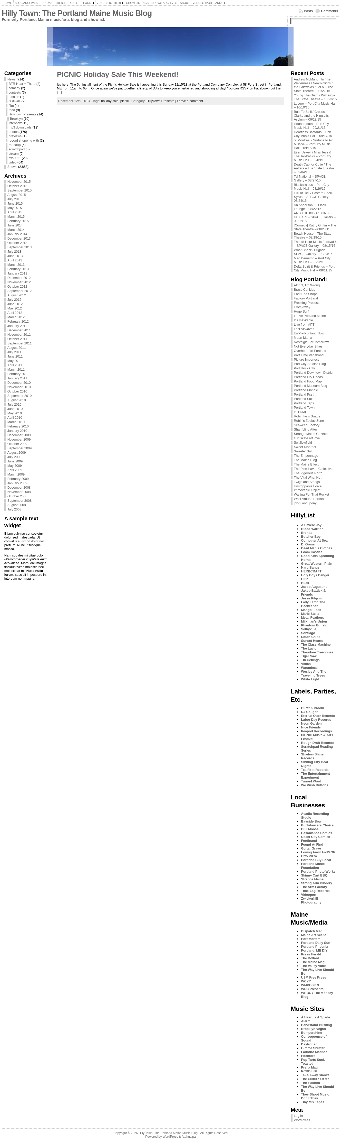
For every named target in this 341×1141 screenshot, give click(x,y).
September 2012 (19, 291)
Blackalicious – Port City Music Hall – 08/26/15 (311, 186)
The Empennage (306, 456)
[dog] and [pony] (305, 503)
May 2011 (14, 361)
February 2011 (18, 374)
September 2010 (19, 396)
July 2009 (14, 457)
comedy (14, 88)
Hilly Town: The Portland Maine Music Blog (77, 13)
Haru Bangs (310, 567)
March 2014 (16, 230)
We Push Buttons (314, 785)
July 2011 (14, 352)
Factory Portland (306, 298)
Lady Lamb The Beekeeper (313, 604)
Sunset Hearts (312, 641)
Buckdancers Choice (317, 825)
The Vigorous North (308, 473)
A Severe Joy (311, 525)
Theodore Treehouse (317, 652)
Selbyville (308, 629)
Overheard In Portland (310, 351)
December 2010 (19, 383)
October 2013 (17, 243)
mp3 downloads (20, 127)
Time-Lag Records (315, 891)
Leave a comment (190, 101)
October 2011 (17, 339)
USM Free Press (313, 977)
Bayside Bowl (311, 821)
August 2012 (16, 295)
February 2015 (18, 221)
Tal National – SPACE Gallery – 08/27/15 (310, 178)
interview (15, 123)
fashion (14, 97)
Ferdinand (309, 841)
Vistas (305, 664)
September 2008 (19, 501)
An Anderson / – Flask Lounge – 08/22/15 (310, 207)
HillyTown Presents (22, 114)
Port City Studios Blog (310, 364)
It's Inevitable (303, 320)
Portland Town (304, 407)
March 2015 (16, 216)
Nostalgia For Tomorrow (311, 342)
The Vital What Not (307, 477)
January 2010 (17, 431)
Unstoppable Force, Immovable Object (308, 488)
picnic (124, 101)
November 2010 (19, 387)
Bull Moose (309, 829)
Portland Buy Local (316, 860)
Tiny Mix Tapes (312, 1102)
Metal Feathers (312, 617)
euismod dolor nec (31, 541)
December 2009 (19, 435)
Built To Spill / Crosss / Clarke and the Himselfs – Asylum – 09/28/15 (313, 115)
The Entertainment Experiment (315, 775)
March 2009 (16, 474)
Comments (329, 11)
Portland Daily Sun (315, 943)
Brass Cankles (304, 289)
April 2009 (14, 470)
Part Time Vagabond (309, 355)
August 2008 (16, 505)
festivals (15, 101)
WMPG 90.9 (310, 985)
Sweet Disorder (305, 447)
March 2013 (16, 265)
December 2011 (19, 330)
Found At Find (312, 844)
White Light (310, 679)
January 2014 (17, 234)
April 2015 (14, 212)
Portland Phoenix (314, 946)
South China (310, 637)
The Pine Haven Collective (313, 469)
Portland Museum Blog (310, 386)
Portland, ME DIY (314, 950)
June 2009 (15, 461)
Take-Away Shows (315, 1075)
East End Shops (305, 294)
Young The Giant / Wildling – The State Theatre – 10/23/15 (315, 97)
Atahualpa (189, 1136)
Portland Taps (304, 403)
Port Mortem (310, 939)
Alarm (305, 1021)
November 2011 (19, 334)
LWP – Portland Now (309, 333)
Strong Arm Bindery (316, 883)
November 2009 (19, 439)
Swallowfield (303, 442)
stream (14, 154)
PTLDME (300, 412)
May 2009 (14, 466)
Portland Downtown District (313, 373)
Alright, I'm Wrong (307, 285)
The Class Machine (315, 644)
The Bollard (310, 958)
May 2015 (14, 208)
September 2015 (19, 190)
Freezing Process (306, 303)
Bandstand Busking (316, 1025)
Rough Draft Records (317, 743)
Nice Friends (311, 727)
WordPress (302, 1120)
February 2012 (18, 321)
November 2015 (19, 182)
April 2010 (14, 417)
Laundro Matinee (314, 1052)
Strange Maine (312, 879)
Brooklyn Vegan (313, 1029)
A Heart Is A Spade (315, 1017)
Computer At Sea (314, 540)
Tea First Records (314, 770)
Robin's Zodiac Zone (309, 421)
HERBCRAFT (311, 571)
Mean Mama (303, 338)
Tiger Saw (308, 656)
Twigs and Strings (307, 482)
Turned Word (311, 781)
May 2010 (14, 413)
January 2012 (17, 326)
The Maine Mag (313, 962)
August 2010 (16, 400)
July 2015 (14, 199)
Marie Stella (310, 614)
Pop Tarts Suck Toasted (313, 1061)
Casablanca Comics (316, 833)
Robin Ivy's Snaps (307, 416)
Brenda (306, 533)
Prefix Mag (309, 1067)
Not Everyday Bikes (308, 346)
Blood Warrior (312, 529)
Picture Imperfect (306, 359)
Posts (308, 11)
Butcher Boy (310, 536)
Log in (298, 1116)
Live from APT (304, 324)
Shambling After (305, 429)
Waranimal (309, 668)
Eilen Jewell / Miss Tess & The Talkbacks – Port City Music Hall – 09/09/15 (312, 156)
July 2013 (14, 251)
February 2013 (18, 269)
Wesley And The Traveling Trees (313, 673)
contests (15, 92)
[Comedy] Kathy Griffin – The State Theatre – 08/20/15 (315, 227)
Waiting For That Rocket (311, 494)
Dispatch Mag (311, 931)
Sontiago (308, 633)
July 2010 (14, 404)
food (12, 110)
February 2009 (18, 479)
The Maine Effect (306, 464)
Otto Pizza (309, 856)
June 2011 (15, 356)
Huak (305, 583)
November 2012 (19, 282)
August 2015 (16, 195)
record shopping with (24, 140)
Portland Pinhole (306, 390)
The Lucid (308, 648)
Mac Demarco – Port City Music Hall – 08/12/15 (312, 260)
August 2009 (16, 452)
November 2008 (19, 492)
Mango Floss (311, 610)
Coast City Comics (315, 837)
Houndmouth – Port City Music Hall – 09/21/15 (311, 126)
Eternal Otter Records (318, 716)
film (11, 105)
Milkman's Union (314, 621)
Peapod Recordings (316, 731)
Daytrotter (309, 1044)
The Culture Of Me (315, 1079)
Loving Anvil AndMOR (318, 852)
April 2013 (14, 260)
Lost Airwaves (304, 329)
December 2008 (19, 487)
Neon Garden (311, 723)
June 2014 (15, 225)
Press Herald (311, 954)
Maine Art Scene (313, 935)
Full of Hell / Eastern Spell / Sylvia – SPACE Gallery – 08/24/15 (313, 197)
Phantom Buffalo (314, 625)
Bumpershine (311, 1033)
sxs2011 (15, 158)
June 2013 (15, 256)
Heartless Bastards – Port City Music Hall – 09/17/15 (313, 134)
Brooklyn (16, 119)
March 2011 (16, 369)
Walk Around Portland (309, 499)
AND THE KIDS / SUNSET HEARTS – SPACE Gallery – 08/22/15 (315, 217)
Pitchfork (308, 1056)
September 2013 (19, 247)
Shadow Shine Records (312, 756)
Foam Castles (311, 552)
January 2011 (17, 378)
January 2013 (17, 273)
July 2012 (14, 300)
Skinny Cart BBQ (314, 875)
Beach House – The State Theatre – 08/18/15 (312, 235)
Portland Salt (303, 399)
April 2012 (14, 313)
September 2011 (19, 343)
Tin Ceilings (310, 660)
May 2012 (14, 308)
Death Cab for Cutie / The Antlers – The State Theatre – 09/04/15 (314, 168)
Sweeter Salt (303, 451)
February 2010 (18, 426)
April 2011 (14, 365)
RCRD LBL (309, 1071)
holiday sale (110, 101)
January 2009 (17, 483)
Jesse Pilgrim (311, 598)
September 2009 (19, 448)
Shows (12, 167)
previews (15, 136)
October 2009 (17, 444)
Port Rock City (304, 368)
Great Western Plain (316, 563)
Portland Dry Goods (308, 377)
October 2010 (17, 391)
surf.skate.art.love (307, 438)
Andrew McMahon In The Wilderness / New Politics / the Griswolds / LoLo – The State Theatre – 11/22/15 (313, 85)
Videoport (308, 895)
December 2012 (19, 278)
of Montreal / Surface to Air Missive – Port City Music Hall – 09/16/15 (313, 144)
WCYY (306, 981)
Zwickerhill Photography (311, 900)
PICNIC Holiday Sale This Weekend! (118, 74)
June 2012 (15, 304)
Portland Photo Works (318, 871)
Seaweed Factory (306, 425)
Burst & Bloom (312, 708)
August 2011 (16, 348)
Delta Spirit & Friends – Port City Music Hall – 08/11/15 (314, 268)
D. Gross (308, 544)
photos (13, 132)
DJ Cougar (309, 712)
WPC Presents (312, 989)
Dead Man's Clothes (316, 548)
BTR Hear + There (22, 84)
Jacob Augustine (314, 587)
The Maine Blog (305, 460)
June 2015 (15, 203)
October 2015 (17, 186)
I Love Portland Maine (310, 316)
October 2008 (17, 496)
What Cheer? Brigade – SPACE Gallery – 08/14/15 (313, 252)
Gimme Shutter (313, 1048)
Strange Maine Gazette (311, 434)
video (13, 162)
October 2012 (17, 286)
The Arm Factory (314, 887)
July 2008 (14, 509)
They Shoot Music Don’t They (315, 1096)
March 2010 (16, 422)
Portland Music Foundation (313, 866)
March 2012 (16, 317)
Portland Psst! (304, 394)
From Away (302, 307)
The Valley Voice (313, 966)
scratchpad (17, 149)
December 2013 (19, 238)
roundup (15, 145)
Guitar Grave (311, 848)
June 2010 (15, 409)
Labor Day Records (316, 720)
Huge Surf (301, 311)
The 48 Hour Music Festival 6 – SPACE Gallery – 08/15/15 (315, 244)
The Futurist (310, 1083)
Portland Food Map (308, 381)
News (11, 79)
